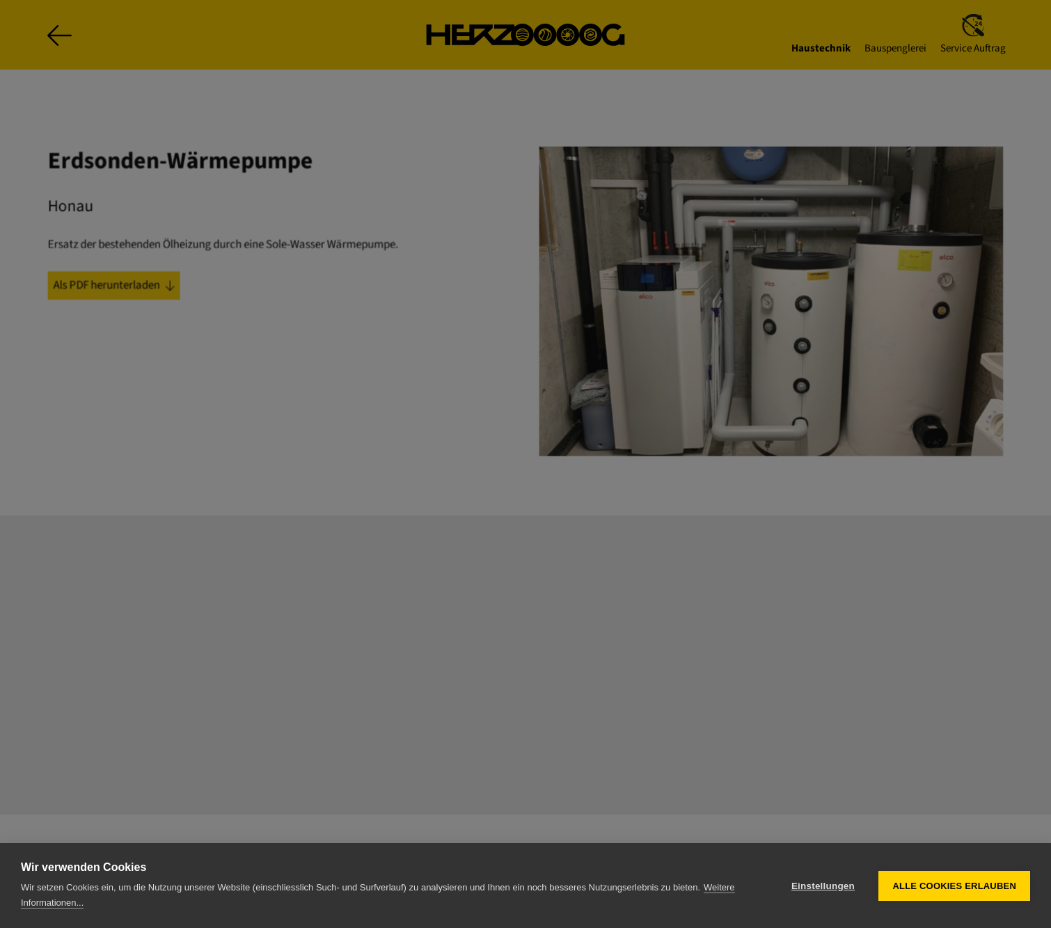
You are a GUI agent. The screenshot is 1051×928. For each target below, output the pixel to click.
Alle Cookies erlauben (954, 886)
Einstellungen (823, 886)
